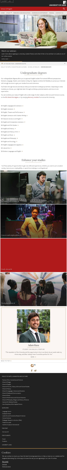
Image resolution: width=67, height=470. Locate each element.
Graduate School (6, 414)
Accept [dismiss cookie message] (5, 461)
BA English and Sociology (8, 141)
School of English (6, 9)
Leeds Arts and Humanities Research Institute (13, 416)
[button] (64, 9)
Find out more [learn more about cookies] (6, 466)
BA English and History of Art (9, 132)
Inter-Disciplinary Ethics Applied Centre (12, 404)
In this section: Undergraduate (15, 64)
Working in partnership (39, 13)
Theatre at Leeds (6, 422)
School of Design (6, 382)
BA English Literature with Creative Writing (13, 115)
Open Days (33, 61)
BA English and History (7, 128)
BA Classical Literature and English (11, 119)
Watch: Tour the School (55, 61)
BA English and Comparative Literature (12, 122)
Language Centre (6, 411)
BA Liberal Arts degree (12, 97)
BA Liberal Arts (5, 148)
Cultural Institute (6, 418)
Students (4, 441)
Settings (4, 464)
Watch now (33, 38)
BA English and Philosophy (8, 138)
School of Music (6, 395)
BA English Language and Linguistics (11, 145)
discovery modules (33, 97)
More (33, 187)
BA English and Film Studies (9, 125)
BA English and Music (7, 135)
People (51, 13)
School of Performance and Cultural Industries (14, 397)
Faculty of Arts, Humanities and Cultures (14, 67)
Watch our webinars (11, 61)
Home (3, 13)
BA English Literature (7, 109)
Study (8, 13)
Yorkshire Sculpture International (10, 425)
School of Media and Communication (11, 393)
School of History (6, 389)
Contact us (59, 13)
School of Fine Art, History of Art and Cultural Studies (15, 386)
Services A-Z (5, 432)
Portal (3, 439)
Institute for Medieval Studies (9, 402)
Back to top (5, 361)
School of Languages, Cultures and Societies (13, 391)
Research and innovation (21, 13)
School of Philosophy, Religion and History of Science (15, 400)
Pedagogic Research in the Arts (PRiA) (12, 420)
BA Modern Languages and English (11, 151)
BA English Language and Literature (11, 106)
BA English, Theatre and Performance (12, 112)
